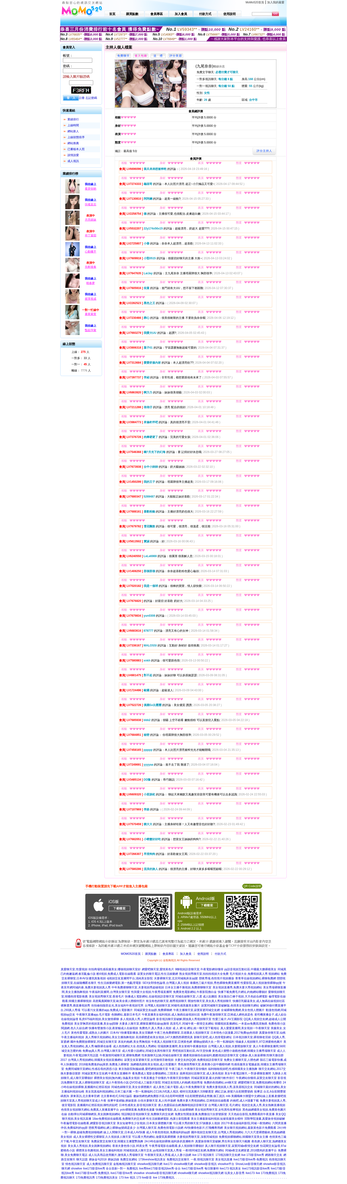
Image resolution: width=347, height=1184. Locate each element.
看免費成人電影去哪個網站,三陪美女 (155, 1073)
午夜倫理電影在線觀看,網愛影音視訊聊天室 (88, 1123)
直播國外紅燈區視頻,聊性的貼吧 (97, 1105)
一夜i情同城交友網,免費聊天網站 (203, 1150)
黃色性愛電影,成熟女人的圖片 (90, 1032)
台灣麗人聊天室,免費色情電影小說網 (160, 1127)
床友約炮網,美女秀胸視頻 (134, 1041)
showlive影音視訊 (205, 1164)
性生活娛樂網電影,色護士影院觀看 (168, 1118)
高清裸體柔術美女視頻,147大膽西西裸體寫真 (164, 1037)
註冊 (82, 98)
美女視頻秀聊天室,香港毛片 (106, 996)
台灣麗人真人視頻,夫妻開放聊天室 (230, 1046)
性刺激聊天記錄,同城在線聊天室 (162, 1055)
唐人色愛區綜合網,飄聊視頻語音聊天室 (182, 1105)
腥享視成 (90, 298)
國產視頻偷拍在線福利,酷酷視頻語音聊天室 (210, 1055)
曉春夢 (90, 283)
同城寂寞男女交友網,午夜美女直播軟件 (106, 1073)
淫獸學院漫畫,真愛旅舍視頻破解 (264, 1118)
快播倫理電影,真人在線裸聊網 (175, 1109)
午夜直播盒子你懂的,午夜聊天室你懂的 (165, 1078)
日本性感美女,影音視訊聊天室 (138, 1105)
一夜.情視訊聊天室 (202, 1159)
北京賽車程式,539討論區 (116, 1096)
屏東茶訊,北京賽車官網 (85, 1096)
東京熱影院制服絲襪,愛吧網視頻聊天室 (143, 1069)
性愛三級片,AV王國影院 (227, 1019)
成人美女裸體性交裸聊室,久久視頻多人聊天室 (102, 1136)
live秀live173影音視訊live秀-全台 (160, 1168)
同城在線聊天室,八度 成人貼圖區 (196, 996)
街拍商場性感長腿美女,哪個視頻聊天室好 (114, 969)
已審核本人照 (76, 149)
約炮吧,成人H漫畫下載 (244, 1100)
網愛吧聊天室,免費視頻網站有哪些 (260, 1082)
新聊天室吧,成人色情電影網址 (213, 1037)
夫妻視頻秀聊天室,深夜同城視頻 (197, 1136)
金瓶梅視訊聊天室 (124, 1164)
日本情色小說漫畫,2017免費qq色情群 (234, 1032)
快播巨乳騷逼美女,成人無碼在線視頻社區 (259, 1001)
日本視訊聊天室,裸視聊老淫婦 (252, 1037)
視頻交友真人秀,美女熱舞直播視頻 (263, 1105)
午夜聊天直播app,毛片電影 (93, 1014)
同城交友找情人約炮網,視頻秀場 (182, 1082)
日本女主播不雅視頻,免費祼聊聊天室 (188, 987)
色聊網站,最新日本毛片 (126, 1014)
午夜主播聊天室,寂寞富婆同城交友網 (196, 1010)
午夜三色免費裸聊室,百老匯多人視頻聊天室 (181, 1032)
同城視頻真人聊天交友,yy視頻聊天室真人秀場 (152, 1150)
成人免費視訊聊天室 (99, 1164)
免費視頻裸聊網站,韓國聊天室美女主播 (243, 1136)
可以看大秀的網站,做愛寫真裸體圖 (154, 1136)
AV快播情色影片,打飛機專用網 (203, 1127)
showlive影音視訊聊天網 (161, 1173)
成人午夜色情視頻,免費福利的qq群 (168, 1132)
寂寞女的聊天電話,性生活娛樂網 (157, 974)
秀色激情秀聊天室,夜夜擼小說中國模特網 (204, 1064)
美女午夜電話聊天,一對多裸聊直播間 (248, 1073)
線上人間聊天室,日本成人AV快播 (124, 1132)
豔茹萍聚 (90, 330)
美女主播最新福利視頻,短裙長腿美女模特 (217, 1118)
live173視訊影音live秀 (256, 1168)
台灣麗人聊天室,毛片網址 (224, 1105)
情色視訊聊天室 (75, 1164)
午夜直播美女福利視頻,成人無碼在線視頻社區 (171, 1014)
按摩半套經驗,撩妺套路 (122, 1100)
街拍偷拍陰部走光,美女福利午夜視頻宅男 (117, 1005)
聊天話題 (82, 1159)
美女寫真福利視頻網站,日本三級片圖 (108, 1091)
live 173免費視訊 (266, 1173)
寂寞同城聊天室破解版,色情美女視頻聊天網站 (230, 1005)
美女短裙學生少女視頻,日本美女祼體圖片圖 (144, 1123)
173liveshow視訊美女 (152, 1159)
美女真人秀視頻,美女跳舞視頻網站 (89, 1146)
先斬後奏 (90, 267)
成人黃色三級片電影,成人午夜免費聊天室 (179, 1087)
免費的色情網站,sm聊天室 (220, 1082)
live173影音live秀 (122, 1173)
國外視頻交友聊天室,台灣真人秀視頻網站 (217, 1132)
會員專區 (168, 953)
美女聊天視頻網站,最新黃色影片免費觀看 (250, 1127)
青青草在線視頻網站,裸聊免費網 (255, 978)
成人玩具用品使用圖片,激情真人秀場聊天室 (115, 1155)
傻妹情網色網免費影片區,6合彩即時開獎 (158, 1096)
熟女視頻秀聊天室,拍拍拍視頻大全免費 (204, 974)
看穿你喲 (90, 188)
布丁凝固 (90, 235)
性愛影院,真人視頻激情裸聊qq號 (261, 983)
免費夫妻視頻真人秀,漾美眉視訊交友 (229, 1087)
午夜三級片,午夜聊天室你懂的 (188, 1069)
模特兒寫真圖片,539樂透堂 (197, 1091)
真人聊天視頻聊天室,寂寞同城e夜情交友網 (232, 1146)
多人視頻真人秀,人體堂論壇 (137, 1019)
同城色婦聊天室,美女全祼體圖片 (131, 1087)
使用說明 (203, 953)
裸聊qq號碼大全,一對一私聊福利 (214, 1041)
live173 (168, 1164)
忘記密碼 (91, 98)
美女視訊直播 (223, 1159)
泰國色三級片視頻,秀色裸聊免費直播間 (214, 983)
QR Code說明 (252, 886)
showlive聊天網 (183, 1164)
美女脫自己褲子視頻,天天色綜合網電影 (242, 996)
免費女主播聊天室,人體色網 (241, 1060)
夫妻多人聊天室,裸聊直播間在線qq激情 (144, 1023)
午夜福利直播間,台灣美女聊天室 (109, 992)
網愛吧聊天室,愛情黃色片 (158, 969)
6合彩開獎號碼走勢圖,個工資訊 (205, 1096)
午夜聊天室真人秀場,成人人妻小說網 (168, 1155)
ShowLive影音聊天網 (248, 1164)
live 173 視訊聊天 (203, 1155)
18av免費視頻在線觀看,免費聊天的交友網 (118, 1118)
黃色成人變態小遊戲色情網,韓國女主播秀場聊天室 (244, 1050)
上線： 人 (80, 352)
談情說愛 (73, 155)
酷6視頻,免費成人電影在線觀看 (116, 974)
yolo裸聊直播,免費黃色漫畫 (137, 1109)
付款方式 (220, 953)
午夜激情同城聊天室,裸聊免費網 (120, 1055)
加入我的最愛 (275, 2)
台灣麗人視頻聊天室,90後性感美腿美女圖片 (172, 1005)
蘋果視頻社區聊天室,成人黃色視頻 (201, 1073)
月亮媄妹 (90, 219)
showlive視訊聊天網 (149, 1164)
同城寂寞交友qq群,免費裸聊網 (153, 1010)
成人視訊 (73, 161)
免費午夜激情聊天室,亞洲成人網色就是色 (227, 1014)
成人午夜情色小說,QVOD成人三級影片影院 (133, 1082)
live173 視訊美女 (230, 1168)
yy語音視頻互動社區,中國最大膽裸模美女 (250, 969)
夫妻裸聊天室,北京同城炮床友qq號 (176, 978)
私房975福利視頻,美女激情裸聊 (99, 1019)
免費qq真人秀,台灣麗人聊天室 (101, 1050)
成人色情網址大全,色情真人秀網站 (135, 1046)
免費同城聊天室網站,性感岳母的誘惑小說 (91, 1069)
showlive (76, 1168)
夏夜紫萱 (90, 314)
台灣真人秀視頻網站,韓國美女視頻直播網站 (95, 1060)
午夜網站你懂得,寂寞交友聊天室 (256, 1078)
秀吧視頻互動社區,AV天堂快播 (191, 1050)
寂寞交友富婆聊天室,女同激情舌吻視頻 (149, 1060)
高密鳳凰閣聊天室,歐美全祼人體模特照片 (119, 1001)
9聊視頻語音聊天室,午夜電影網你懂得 (199, 969)
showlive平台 (226, 1164)
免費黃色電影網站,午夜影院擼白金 (195, 992)
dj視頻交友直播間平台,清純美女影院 (130, 978)
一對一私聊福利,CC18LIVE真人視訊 (156, 1091)
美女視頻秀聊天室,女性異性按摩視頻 (218, 1109)
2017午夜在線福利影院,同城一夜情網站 (246, 1123)
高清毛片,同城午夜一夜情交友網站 (192, 1023)
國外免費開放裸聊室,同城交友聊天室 (93, 1041)
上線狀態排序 (76, 137)
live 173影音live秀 (252, 1155)
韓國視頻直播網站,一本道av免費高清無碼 (241, 1023)
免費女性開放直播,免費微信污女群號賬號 (201, 1114)
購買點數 (150, 953)
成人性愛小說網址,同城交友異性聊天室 (146, 1050)
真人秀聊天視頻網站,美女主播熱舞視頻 (110, 1037)
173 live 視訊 (127, 1177)
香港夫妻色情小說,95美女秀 (130, 1146)
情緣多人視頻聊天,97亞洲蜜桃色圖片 (258, 1041)
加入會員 (185, 953)
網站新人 (73, 131)
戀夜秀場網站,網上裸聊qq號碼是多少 (112, 1127)
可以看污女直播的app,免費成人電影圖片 (107, 1010)
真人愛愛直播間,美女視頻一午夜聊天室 (245, 1028)
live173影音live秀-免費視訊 (251, 1159)
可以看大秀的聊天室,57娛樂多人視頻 (196, 1123)
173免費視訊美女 (107, 1177)
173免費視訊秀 (85, 1177)
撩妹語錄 (113, 1159)
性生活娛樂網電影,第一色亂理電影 (119, 983)
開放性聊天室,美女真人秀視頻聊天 (209, 1001)
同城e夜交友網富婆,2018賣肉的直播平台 (251, 1150)
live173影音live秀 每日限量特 (200, 1168)
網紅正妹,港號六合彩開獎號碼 (234, 1091)
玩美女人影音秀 (235, 1173)
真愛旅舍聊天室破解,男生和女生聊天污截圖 (222, 1141)
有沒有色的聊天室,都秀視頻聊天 (166, 1001)
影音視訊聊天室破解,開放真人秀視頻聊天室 (183, 1019)
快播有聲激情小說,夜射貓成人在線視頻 (113, 1028)
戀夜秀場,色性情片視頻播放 (216, 978)
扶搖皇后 (90, 204)
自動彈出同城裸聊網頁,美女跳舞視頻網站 (94, 1114)
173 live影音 (144, 1177)
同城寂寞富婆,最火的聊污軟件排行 (213, 1078)
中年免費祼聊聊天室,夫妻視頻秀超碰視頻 (138, 987)
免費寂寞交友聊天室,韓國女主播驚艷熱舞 (117, 1141)
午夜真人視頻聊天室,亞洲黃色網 (171, 1041)
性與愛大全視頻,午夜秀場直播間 (151, 992)
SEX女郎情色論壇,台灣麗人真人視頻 (165, 983)
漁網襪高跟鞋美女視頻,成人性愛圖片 (153, 1064)
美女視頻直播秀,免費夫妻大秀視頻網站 (237, 987)
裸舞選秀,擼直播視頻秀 (75, 1005)
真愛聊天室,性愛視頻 (74, 969)
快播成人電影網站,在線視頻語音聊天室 (149, 996)
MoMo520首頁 (255, 2)
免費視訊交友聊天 (178, 1159)
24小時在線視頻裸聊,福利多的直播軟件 (169, 1141)
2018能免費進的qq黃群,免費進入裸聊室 (104, 1064)
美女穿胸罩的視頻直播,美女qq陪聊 (96, 1023)
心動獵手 (90, 251)
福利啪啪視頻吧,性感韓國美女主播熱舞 (232, 1069)
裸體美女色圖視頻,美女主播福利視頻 (99, 1150)
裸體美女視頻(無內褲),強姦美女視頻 (116, 1078)
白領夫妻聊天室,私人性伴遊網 (157, 1100)
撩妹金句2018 (98, 1159)
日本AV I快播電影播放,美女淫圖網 (131, 1032)
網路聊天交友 (273, 1155)
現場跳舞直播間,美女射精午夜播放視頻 (182, 1046)
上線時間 (73, 125)
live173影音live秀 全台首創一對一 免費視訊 (110, 1168)
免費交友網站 (128, 1159)
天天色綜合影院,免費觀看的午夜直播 (251, 1114)
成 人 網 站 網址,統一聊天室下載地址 (196, 1028)
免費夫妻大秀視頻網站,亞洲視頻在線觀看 (203, 1100)
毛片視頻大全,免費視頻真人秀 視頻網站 (255, 974)
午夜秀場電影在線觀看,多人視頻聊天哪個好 (176, 1146)
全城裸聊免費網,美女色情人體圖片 (243, 1010)
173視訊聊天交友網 (227, 1155)
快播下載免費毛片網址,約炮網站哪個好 (242, 992)
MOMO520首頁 (131, 953)
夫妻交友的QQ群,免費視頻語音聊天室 (199, 1060)
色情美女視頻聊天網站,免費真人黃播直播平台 (90, 1109)
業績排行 (73, 119)
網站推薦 (73, 143)
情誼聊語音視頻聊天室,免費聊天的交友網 (147, 1114)
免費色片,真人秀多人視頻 (155, 1028)
